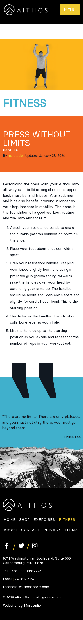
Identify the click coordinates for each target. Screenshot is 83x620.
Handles (10, 150)
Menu (70, 9)
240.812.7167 (25, 578)
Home (9, 519)
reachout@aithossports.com (26, 586)
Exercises (44, 519)
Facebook (7, 546)
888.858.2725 (31, 570)
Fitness (67, 519)
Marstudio (32, 605)
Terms (71, 529)
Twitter (21, 546)
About (10, 529)
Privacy (52, 529)
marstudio (15, 156)
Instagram (34, 546)
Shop (24, 519)
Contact (30, 529)
